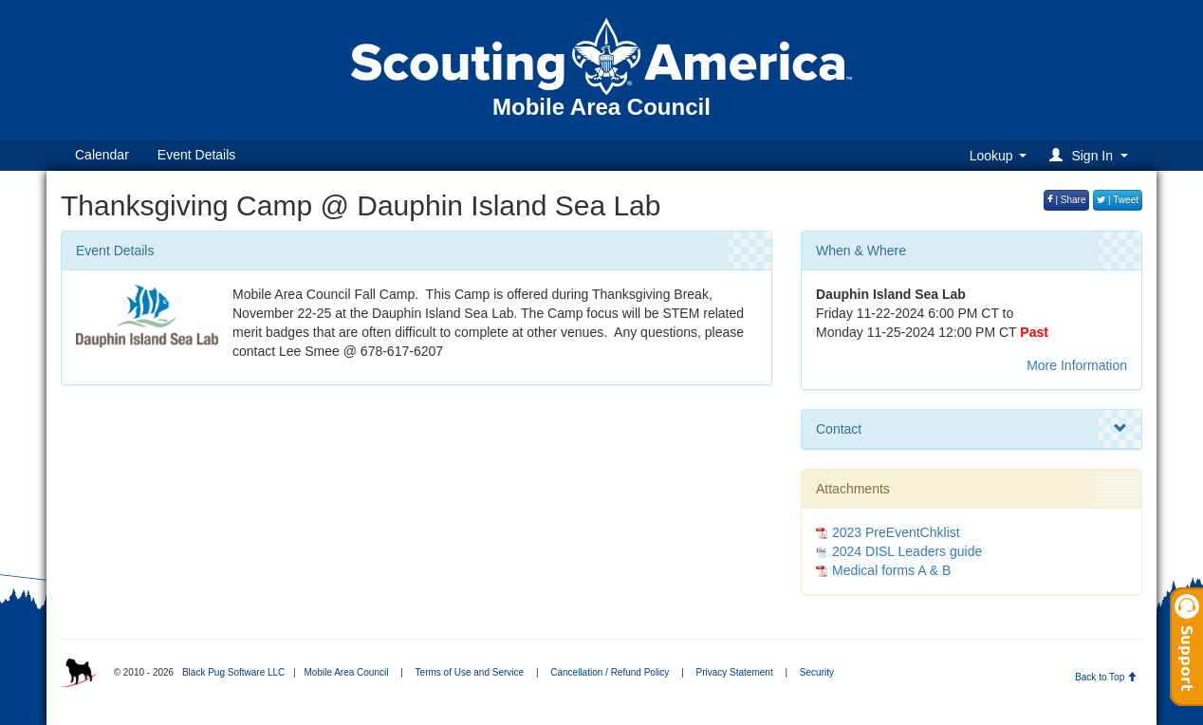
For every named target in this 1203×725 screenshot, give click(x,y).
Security (817, 672)
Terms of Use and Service (470, 672)
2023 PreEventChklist (896, 532)
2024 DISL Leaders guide (907, 551)
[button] (1091, 155)
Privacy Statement (734, 672)
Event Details (196, 154)
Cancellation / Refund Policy (609, 672)
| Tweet (1117, 200)
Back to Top (1106, 677)
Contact (971, 428)
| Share (1066, 200)
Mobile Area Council (346, 672)
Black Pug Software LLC (233, 672)
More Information (1077, 365)
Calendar (102, 154)
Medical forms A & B (891, 570)
